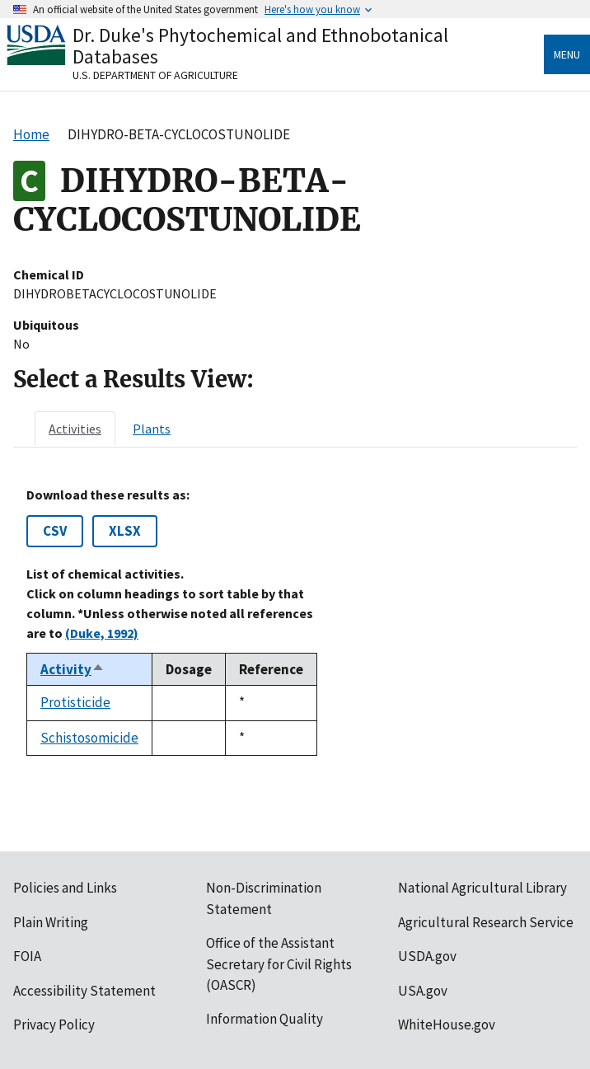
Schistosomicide (89, 738)
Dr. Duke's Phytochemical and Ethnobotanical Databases (260, 45)
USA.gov (422, 991)
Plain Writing (50, 922)
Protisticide (75, 702)
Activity (72, 669)
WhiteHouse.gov (446, 1024)
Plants (152, 428)
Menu (567, 54)
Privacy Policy (54, 1024)
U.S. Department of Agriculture (155, 75)
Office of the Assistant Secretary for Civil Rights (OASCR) (279, 964)
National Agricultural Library (482, 888)
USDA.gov (427, 956)
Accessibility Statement (84, 991)
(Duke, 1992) (101, 633)
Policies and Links (65, 888)
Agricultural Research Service (486, 922)
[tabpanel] (295, 622)
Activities (75, 428)
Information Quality (264, 1019)
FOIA (27, 956)
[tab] (75, 429)
